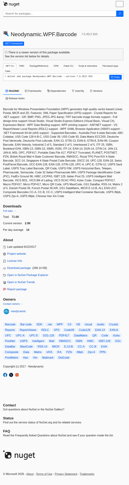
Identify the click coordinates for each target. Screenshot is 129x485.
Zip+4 (91, 352)
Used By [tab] (78, 91)
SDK (39, 324)
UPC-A (20, 335)
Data (26, 352)
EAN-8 (114, 329)
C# (69, 324)
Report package (17, 289)
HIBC (90, 341)
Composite (11, 352)
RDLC (45, 329)
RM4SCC (65, 341)
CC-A (81, 346)
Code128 (84, 329)
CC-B (93, 346)
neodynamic (18, 311)
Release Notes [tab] (15, 98)
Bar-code (26, 324)
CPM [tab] (56, 66)
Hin (35, 357)
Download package (19, 267)
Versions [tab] (96, 91)
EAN (104, 346)
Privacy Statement (66, 474)
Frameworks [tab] (33, 91)
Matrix (38, 352)
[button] (115, 77)
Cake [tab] (7, 71)
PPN (102, 352)
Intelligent (38, 341)
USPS (24, 341)
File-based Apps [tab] (110, 66)
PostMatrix (11, 357)
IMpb (80, 352)
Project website (16, 253)
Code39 (69, 329)
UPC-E (33, 335)
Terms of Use (44, 474)
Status (8, 418)
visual (88, 324)
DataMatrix (80, 335)
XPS (56, 329)
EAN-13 (100, 329)
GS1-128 (48, 335)
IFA (59, 352)
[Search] (119, 14)
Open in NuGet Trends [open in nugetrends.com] (21, 282)
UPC (8, 335)
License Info (14, 260)
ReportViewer (28, 329)
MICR (55, 346)
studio (100, 324)
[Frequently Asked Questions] (6, 431)
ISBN (79, 341)
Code (104, 335)
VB (78, 324)
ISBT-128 (104, 341)
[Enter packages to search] (59, 14)
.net (49, 324)
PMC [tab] (21, 66)
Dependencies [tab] (56, 91)
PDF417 (64, 335)
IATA (49, 352)
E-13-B (68, 346)
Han (25, 357)
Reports (10, 329)
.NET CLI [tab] (9, 66)
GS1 (118, 341)
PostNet (10, 341)
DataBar (10, 346)
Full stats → (9, 211)
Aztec (116, 335)
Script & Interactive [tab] (88, 66)
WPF (60, 324)
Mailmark (48, 357)
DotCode (63, 357)
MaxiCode (26, 346)
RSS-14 (42, 346)
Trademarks (87, 474)
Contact (9, 405)
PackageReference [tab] (38, 66)
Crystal (113, 324)
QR (94, 335)
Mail (51, 341)
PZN (69, 352)
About (30, 474)
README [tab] (12, 91)
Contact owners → (13, 303)
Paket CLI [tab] (68, 66)
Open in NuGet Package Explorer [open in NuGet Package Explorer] (27, 275)
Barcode (10, 324)
